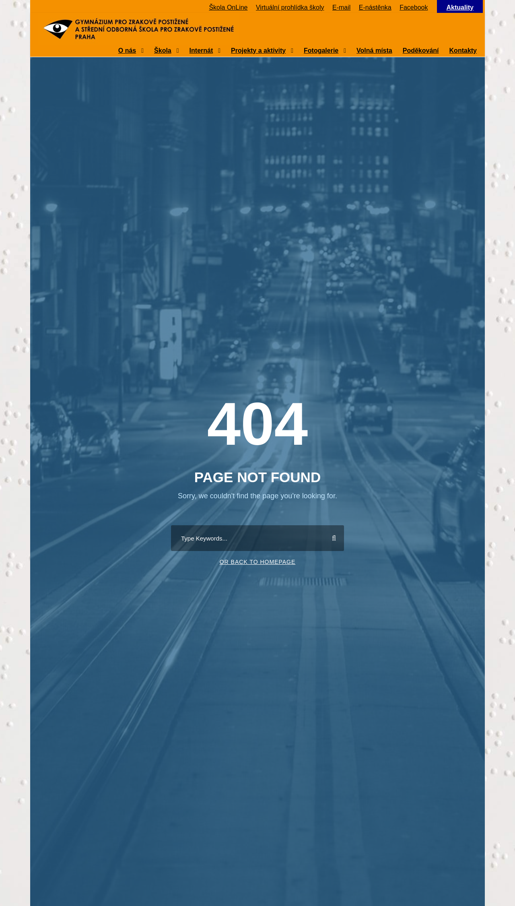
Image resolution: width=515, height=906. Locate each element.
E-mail (341, 7)
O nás (127, 50)
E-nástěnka (375, 7)
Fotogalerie (321, 50)
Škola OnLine (228, 7)
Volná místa (374, 50)
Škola (162, 50)
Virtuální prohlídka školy (290, 7)
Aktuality (460, 7)
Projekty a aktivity (258, 50)
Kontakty (463, 50)
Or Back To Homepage (258, 562)
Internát (201, 50)
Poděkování (421, 50)
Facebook (414, 7)
